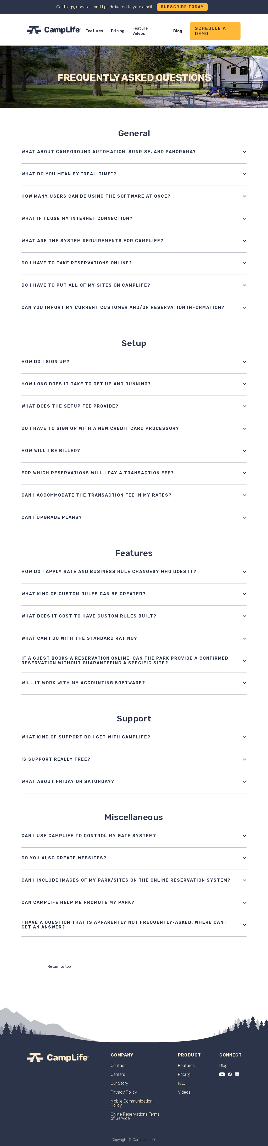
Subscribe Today (182, 7)
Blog (177, 31)
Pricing (118, 31)
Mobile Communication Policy (132, 1103)
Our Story (119, 1083)
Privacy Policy (124, 1092)
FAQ (181, 1083)
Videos (184, 1092)
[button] (134, 151)
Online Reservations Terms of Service (135, 1116)
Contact (118, 1066)
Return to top (59, 966)
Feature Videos (140, 31)
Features (94, 31)
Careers (118, 1074)
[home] (54, 30)
